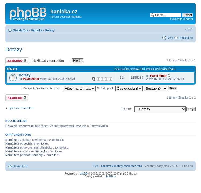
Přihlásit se (185, 37)
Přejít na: (126, 109)
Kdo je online (16, 120)
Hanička (36, 30)
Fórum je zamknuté (17, 60)
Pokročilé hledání (181, 19)
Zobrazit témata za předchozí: (59, 88)
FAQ (170, 37)
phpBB (84, 173)
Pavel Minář (31, 78)
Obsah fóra (20, 30)
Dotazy (50, 30)
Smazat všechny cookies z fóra (121, 166)
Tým (95, 166)
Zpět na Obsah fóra (21, 108)
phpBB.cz (110, 176)
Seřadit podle (120, 88)
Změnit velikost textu (189, 29)
